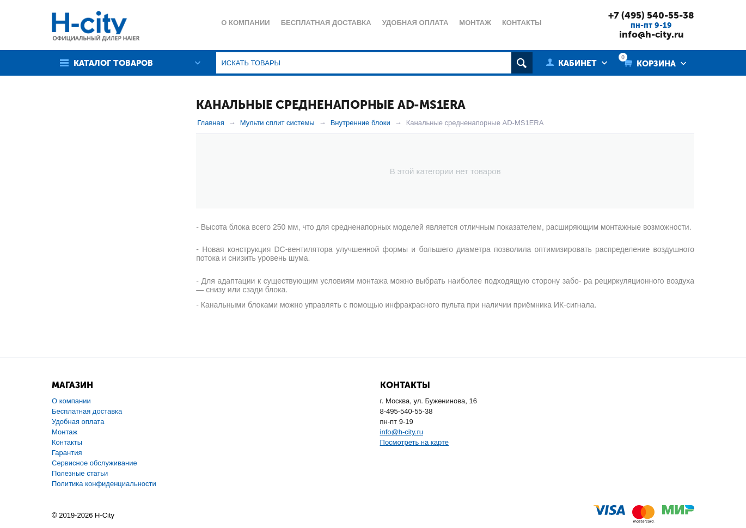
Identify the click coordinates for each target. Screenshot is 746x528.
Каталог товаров (113, 63)
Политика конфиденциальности (104, 484)
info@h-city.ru (651, 34)
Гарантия (67, 453)
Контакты (67, 442)
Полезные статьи (80, 473)
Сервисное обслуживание (94, 463)
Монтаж (64, 432)
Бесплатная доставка (87, 411)
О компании (71, 401)
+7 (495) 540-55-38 (651, 15)
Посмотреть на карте (414, 442)
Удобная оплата (78, 422)
